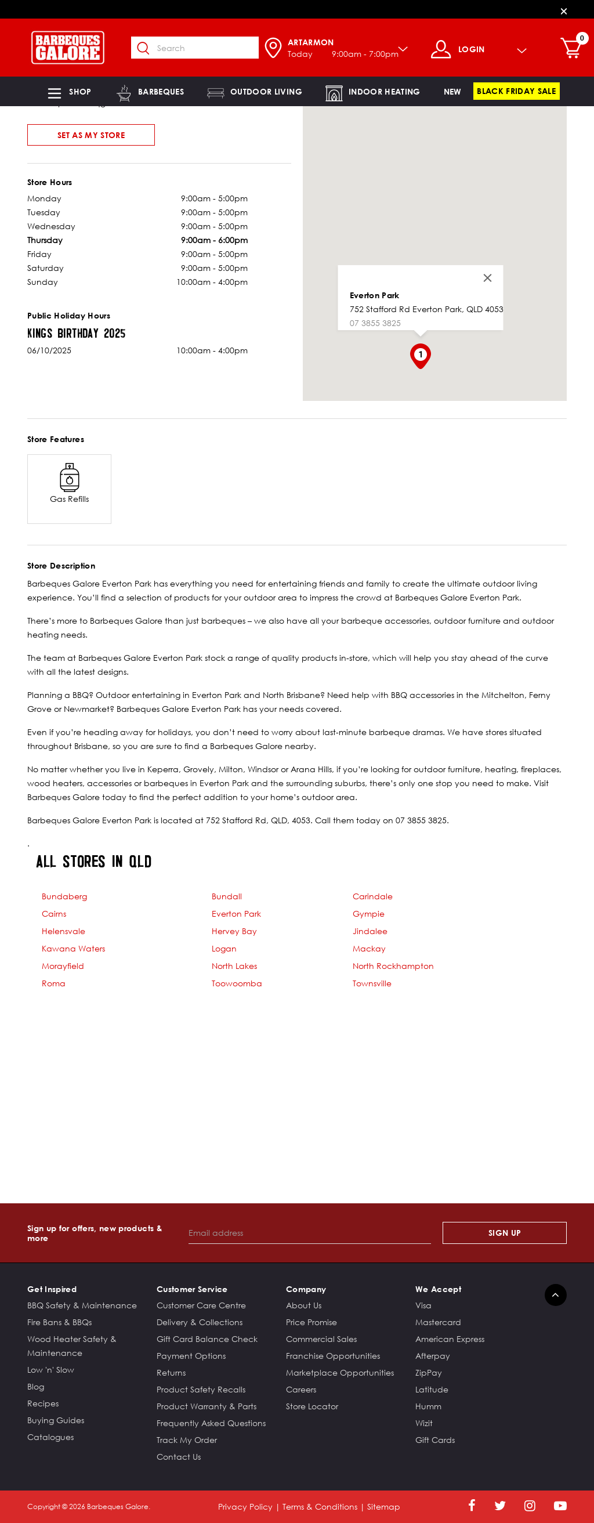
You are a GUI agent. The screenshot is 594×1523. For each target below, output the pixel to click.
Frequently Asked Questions (211, 1423)
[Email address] (310, 1233)
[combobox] (203, 48)
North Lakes (234, 966)
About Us (303, 1305)
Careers (301, 1389)
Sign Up (504, 1233)
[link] (453, 91)
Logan (224, 948)
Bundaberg (64, 896)
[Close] (564, 10)
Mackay (369, 948)
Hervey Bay (234, 931)
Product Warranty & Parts (206, 1406)
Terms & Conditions (319, 1506)
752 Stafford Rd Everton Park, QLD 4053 (426, 309)
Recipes (43, 1403)
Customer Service (192, 1289)
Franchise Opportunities (333, 1356)
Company (306, 1289)
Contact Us (179, 1456)
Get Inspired (52, 1289)
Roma (54, 983)
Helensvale (63, 931)
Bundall (227, 896)
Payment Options (191, 1356)
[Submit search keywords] (151, 48)
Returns (171, 1372)
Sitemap (383, 1506)
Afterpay (432, 1356)
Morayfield (63, 966)
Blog (35, 1386)
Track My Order (187, 1440)
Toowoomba (237, 983)
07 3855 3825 (374, 323)
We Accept (438, 1289)
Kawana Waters (73, 948)
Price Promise (311, 1322)
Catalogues (50, 1437)
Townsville (372, 983)
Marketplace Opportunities (340, 1372)
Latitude (431, 1389)
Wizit (424, 1423)
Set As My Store (91, 135)
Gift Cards (435, 1440)
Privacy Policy (245, 1506)
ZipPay (428, 1372)
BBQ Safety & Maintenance (82, 1305)
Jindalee (370, 931)
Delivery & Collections (199, 1322)
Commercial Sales (321, 1339)
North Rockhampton (393, 966)
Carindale (373, 896)
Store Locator (312, 1406)
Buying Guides (55, 1420)
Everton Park (374, 295)
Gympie (369, 913)
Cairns (54, 913)
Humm (428, 1406)
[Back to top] (556, 1295)
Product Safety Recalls (201, 1389)
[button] (68, 91)
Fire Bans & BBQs (59, 1322)
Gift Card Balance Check (207, 1339)
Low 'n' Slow (50, 1369)
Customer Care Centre (201, 1305)
